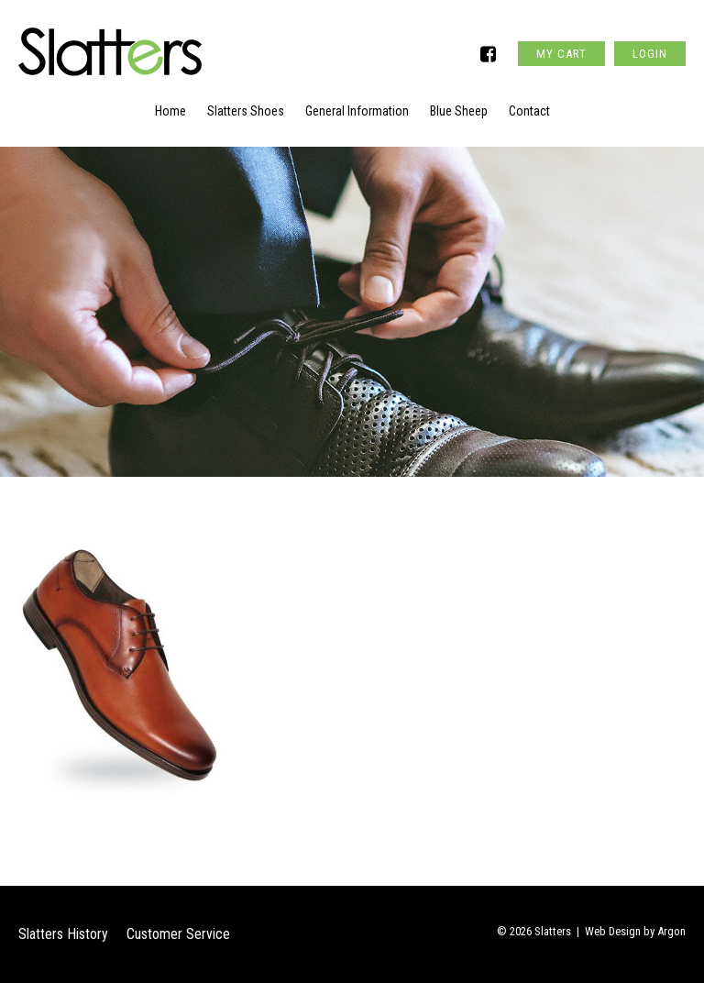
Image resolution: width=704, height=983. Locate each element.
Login (649, 54)
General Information (357, 111)
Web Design (613, 931)
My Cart (561, 54)
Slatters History (63, 934)
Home (170, 111)
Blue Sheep (459, 111)
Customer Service (178, 934)
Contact (529, 111)
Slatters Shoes (245, 111)
